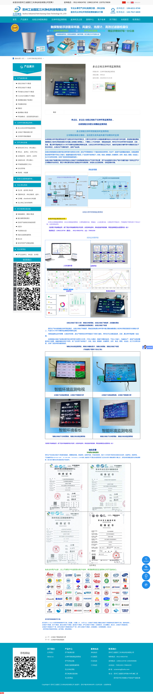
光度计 (20, 226)
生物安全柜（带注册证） (26, 160)
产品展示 (24, 19)
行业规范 (94, 657)
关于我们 (113, 19)
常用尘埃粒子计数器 (24, 87)
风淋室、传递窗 (23, 172)
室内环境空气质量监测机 (26, 243)
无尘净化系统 (22, 185)
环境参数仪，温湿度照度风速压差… (28, 117)
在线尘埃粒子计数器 (24, 83)
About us (50, 657)
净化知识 (94, 652)
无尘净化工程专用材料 (25, 203)
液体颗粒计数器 (23, 112)
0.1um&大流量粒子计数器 (26, 96)
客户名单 (101, 19)
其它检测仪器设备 (24, 209)
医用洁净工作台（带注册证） (27, 148)
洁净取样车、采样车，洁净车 (27, 156)
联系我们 (136, 19)
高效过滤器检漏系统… (25, 179)
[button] (73, 54)
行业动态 (94, 661)
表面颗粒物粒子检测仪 (25, 100)
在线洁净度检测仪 (39, 19)
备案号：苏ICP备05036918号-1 (85, 684)
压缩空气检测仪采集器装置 (26, 222)
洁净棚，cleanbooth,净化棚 (27, 198)
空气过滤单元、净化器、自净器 (28, 254)
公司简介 (50, 652)
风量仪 (20, 108)
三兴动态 (94, 665)
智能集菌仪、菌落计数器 (26, 214)
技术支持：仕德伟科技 (103, 684)
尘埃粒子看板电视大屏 (25, 132)
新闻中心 (90, 19)
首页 (15, 19)
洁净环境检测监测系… (25, 123)
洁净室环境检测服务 (24, 136)
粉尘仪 (20, 239)
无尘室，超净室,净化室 (25, 190)
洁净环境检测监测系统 (34, 58)
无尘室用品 (21, 249)
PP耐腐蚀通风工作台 (25, 164)
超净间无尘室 (76, 19)
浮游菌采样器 (22, 104)
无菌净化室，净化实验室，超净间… (28, 195)
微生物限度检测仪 (24, 218)
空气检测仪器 (22, 78)
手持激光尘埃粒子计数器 (26, 92)
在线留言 (125, 19)
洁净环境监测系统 (59, 19)
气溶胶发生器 (22, 231)
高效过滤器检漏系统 (24, 235)
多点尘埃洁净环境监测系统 (26, 128)
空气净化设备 (22, 142)
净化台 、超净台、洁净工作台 (27, 152)
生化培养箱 (21, 168)
